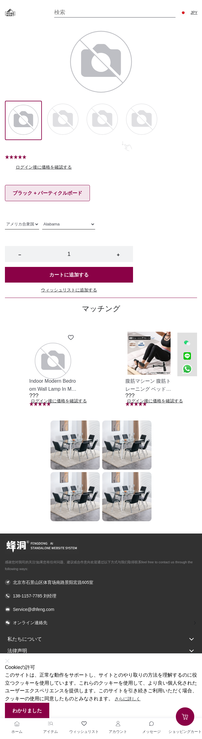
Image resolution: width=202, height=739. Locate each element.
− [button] (19, 254)
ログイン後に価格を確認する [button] (44, 167)
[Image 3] (141, 120)
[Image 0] (23, 120)
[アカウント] (118, 724)
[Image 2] (102, 120)
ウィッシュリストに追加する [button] (69, 289)
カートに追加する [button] (69, 274)
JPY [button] (194, 12)
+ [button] (118, 254)
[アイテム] (50, 724)
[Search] (115, 12)
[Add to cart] (185, 716)
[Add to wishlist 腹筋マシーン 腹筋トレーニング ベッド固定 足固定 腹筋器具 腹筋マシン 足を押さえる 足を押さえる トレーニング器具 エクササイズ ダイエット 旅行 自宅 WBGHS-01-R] (167, 337)
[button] (183, 13)
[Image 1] (62, 120)
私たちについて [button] (101, 639)
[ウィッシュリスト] (84, 724)
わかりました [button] (27, 710)
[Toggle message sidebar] (151, 724)
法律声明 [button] (101, 651)
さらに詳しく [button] (127, 698)
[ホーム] (17, 724)
